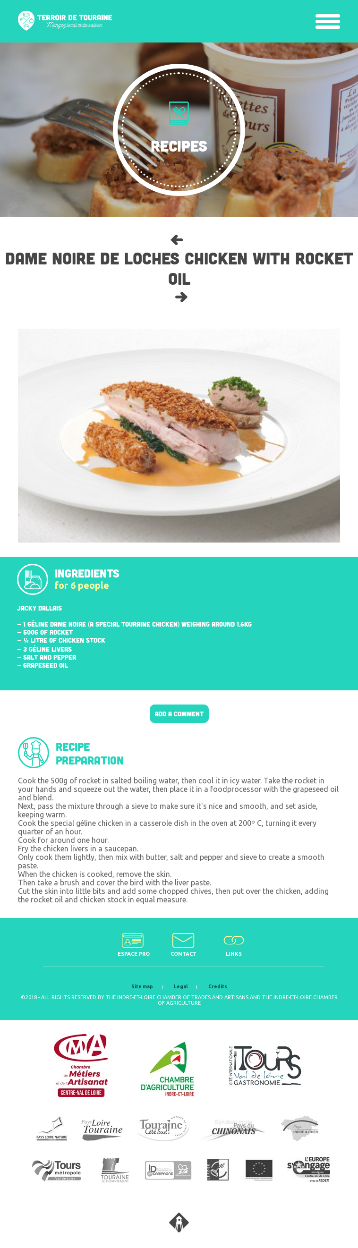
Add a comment (179, 714)
